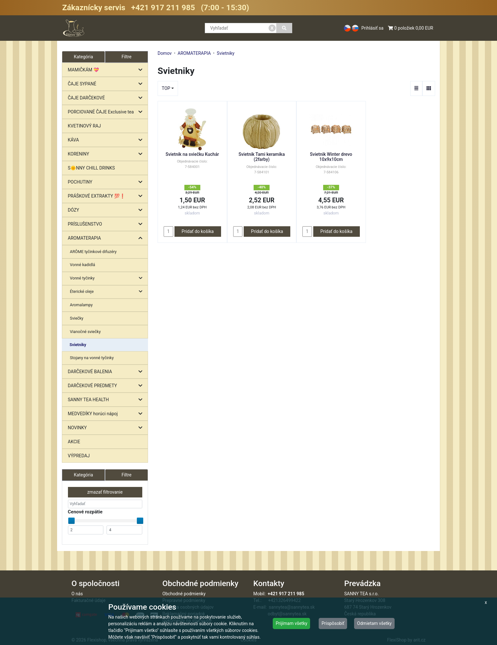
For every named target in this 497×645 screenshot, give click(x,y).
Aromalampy (81, 304)
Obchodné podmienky (183, 593)
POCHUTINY (106, 182)
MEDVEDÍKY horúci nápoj (106, 413)
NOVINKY (106, 427)
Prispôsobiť (333, 623)
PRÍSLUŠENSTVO (106, 224)
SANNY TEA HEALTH (106, 399)
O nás (77, 593)
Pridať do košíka (198, 231)
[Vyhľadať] (284, 28)
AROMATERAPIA (106, 238)
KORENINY (106, 154)
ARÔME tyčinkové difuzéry (93, 251)
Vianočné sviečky (85, 331)
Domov (165, 53)
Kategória (83, 474)
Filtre (126, 56)
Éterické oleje (107, 292)
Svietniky (78, 344)
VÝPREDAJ (79, 455)
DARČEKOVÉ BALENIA (106, 371)
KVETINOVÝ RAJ (84, 125)
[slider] (71, 521)
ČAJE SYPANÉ (106, 84)
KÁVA (106, 140)
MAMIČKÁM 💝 (106, 69)
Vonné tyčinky (107, 278)
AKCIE (74, 441)
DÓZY (106, 210)
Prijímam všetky (291, 623)
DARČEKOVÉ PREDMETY (106, 385)
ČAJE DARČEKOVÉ (106, 98)
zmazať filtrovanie (105, 492)
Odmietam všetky (374, 623)
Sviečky (76, 318)
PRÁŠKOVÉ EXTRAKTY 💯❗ (106, 196)
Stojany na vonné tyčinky (92, 357)
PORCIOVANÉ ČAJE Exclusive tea (106, 112)
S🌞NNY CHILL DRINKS (91, 167)
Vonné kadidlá (82, 264)
